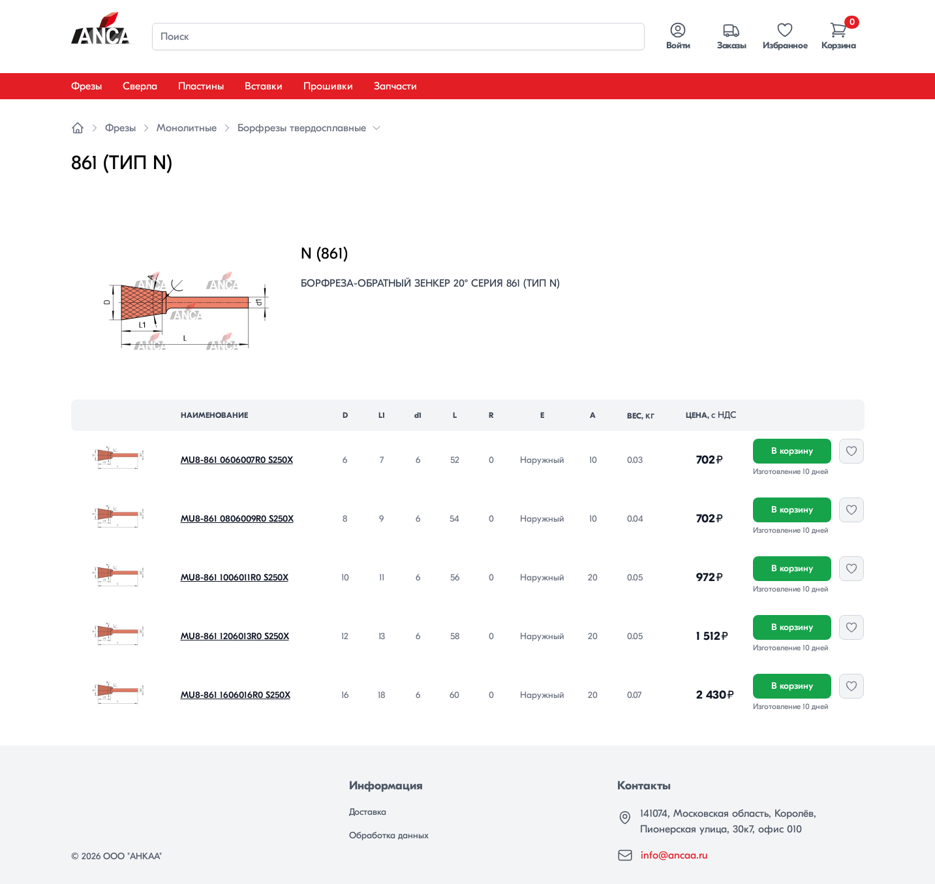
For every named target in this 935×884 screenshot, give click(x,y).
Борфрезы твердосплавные (302, 128)
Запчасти (395, 86)
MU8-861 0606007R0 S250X (237, 460)
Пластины (201, 86)
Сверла (140, 86)
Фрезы (86, 86)
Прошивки (328, 86)
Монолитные (187, 128)
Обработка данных (389, 835)
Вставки (264, 86)
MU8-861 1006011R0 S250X (234, 577)
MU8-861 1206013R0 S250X (235, 636)
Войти (678, 36)
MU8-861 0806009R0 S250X (237, 518)
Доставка (367, 811)
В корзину (792, 450)
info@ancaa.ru (674, 855)
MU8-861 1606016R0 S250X (235, 695)
